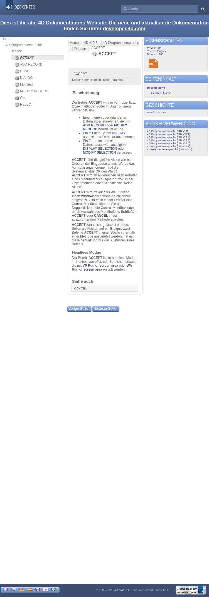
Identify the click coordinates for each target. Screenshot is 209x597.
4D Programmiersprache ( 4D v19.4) (168, 137)
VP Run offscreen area (100, 266)
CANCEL (24, 71)
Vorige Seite (78, 308)
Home (5, 39)
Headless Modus (86, 252)
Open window (83, 196)
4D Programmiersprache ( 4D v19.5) (168, 140)
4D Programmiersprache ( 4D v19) (167, 131)
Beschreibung (85, 93)
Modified (24, 85)
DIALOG (24, 78)
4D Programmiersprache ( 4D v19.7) (168, 146)
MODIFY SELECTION (99, 152)
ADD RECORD (29, 65)
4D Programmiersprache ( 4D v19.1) (168, 134)
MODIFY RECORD (31, 91)
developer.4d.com (124, 28)
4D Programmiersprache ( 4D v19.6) (168, 143)
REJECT (24, 105)
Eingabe (16, 51)
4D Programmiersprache (24, 45)
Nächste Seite (105, 308)
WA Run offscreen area (102, 267)
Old (20, 98)
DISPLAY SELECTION (100, 149)
